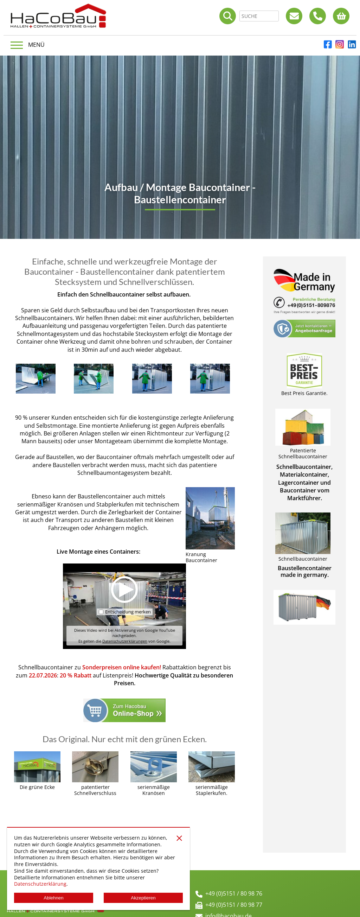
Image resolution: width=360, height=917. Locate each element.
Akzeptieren (143, 897)
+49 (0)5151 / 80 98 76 (233, 893)
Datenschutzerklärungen (124, 641)
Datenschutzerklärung (40, 883)
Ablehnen (53, 897)
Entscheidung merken (128, 611)
